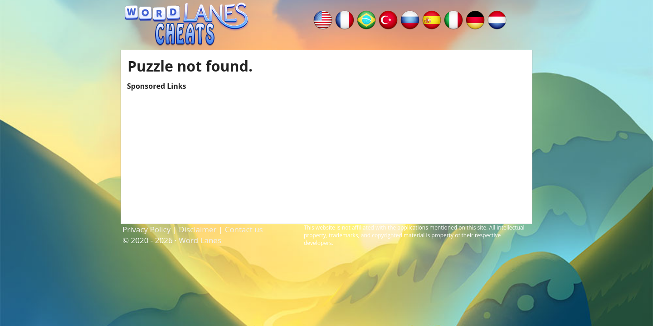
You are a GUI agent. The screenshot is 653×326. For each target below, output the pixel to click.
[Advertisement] (326, 154)
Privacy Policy (146, 229)
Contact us (244, 229)
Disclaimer (197, 229)
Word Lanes (200, 240)
